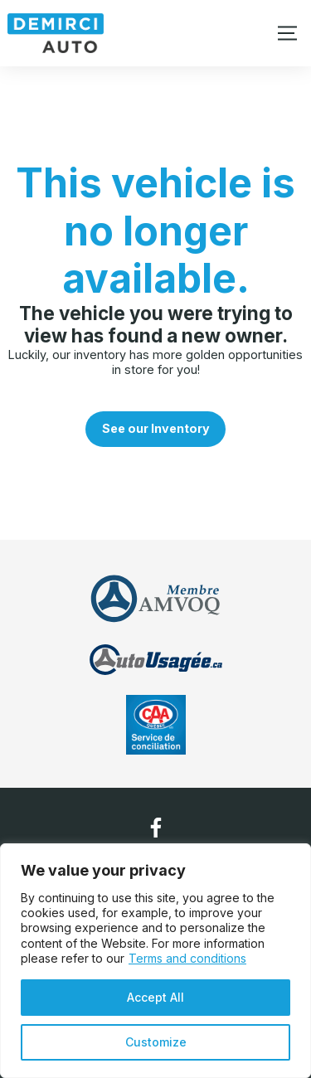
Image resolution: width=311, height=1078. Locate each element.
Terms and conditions (187, 958)
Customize (156, 1042)
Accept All (155, 997)
